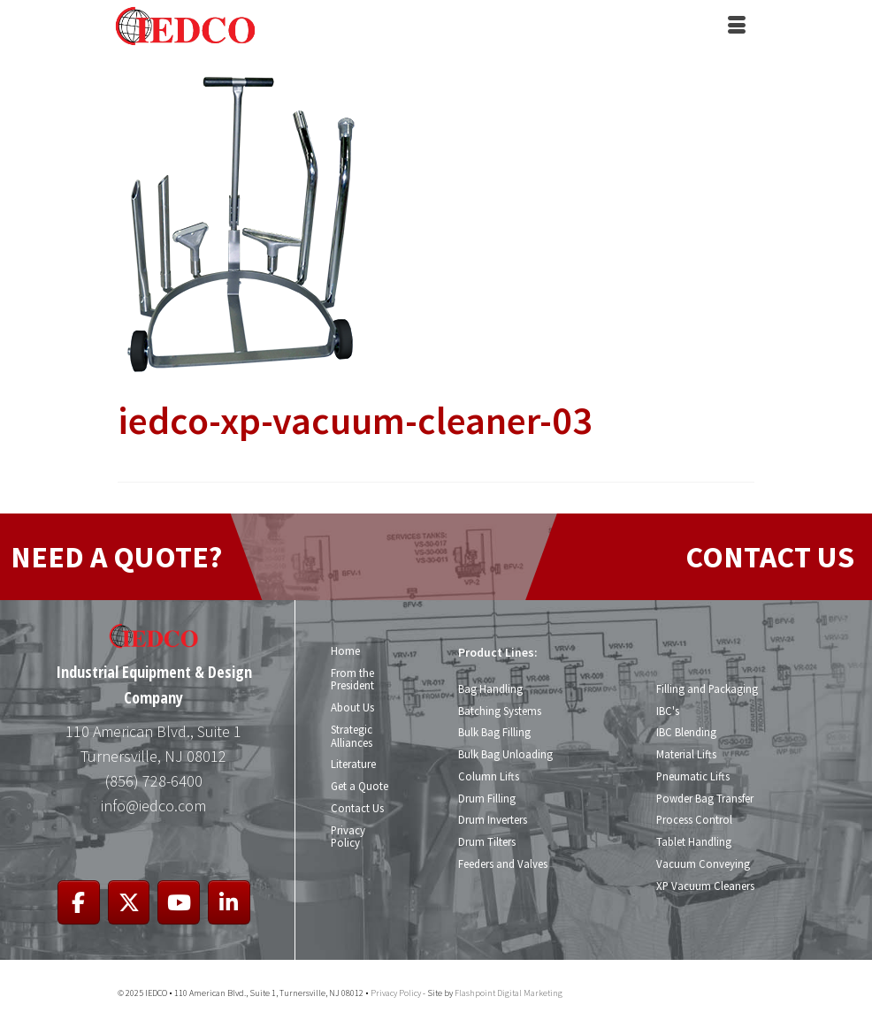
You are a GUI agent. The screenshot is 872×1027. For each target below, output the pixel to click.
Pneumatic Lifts (693, 776)
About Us (352, 707)
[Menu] (737, 26)
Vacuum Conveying (702, 863)
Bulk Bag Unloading (505, 754)
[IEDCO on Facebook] (78, 902)
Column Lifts (488, 776)
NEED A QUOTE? (116, 556)
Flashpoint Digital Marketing (508, 993)
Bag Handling (490, 688)
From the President (352, 679)
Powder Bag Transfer (704, 798)
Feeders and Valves (502, 863)
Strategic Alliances (351, 735)
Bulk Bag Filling (494, 732)
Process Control (693, 819)
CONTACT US (769, 556)
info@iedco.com (153, 805)
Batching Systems (499, 711)
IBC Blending (685, 732)
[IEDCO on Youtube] (178, 902)
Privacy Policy (348, 836)
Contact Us (357, 808)
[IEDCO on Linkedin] (229, 902)
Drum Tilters (487, 841)
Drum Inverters (492, 819)
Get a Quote (359, 786)
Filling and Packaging (707, 688)
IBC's (667, 711)
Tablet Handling (693, 841)
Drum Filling (487, 798)
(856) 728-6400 (154, 781)
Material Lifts (686, 754)
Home (345, 650)
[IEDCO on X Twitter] (129, 902)
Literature (353, 764)
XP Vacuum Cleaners (704, 886)
